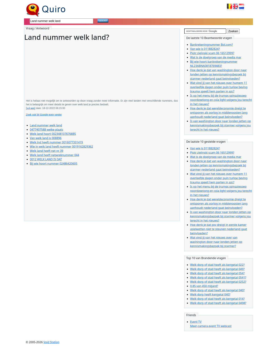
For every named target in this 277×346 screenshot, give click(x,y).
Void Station (51, 342)
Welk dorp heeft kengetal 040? (210, 294)
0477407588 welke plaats (46, 129)
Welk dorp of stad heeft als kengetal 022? (217, 265)
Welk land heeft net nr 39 (46, 151)
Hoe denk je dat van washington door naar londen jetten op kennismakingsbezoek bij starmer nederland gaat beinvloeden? (218, 74)
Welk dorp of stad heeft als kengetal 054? (217, 273)
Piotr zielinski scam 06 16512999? (212, 53)
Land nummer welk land (46, 125)
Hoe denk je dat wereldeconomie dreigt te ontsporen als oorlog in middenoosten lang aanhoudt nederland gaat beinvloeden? (218, 112)
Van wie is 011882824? (205, 49)
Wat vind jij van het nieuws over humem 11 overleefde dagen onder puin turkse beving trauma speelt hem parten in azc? (218, 87)
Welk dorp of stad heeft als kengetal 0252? (218, 282)
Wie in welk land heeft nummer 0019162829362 (61, 146)
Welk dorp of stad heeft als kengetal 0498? (218, 303)
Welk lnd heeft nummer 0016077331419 (56, 142)
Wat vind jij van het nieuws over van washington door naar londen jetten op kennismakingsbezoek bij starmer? (216, 242)
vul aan (31, 108)
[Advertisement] (102, 67)
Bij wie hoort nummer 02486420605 (53, 163)
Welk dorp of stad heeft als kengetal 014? (217, 299)
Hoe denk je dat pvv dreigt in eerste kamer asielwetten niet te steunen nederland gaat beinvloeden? (218, 229)
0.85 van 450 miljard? (204, 286)
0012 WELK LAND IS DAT (46, 159)
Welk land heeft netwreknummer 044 (54, 155)
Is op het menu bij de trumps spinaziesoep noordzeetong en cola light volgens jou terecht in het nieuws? (221, 100)
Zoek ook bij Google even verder (44, 114)
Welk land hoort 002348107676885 (53, 134)
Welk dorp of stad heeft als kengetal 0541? (218, 277)
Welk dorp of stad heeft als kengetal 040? (217, 290)
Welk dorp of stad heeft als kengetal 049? (217, 269)
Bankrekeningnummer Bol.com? (211, 45)
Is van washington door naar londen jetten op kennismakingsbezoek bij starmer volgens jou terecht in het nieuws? (220, 125)
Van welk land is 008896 (45, 138)
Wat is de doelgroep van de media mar (215, 57)
